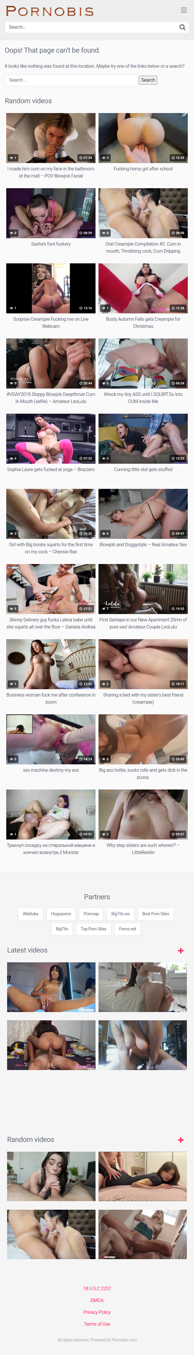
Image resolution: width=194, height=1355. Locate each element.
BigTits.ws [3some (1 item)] (120, 913)
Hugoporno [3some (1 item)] (61, 913)
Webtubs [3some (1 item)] (31, 913)
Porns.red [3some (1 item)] (127, 929)
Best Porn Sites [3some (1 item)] (155, 913)
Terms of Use (97, 1324)
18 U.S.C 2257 (97, 1288)
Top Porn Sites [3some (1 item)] (93, 929)
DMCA (96, 1300)
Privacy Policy (97, 1312)
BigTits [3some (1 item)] (62, 929)
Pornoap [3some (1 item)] (91, 913)
